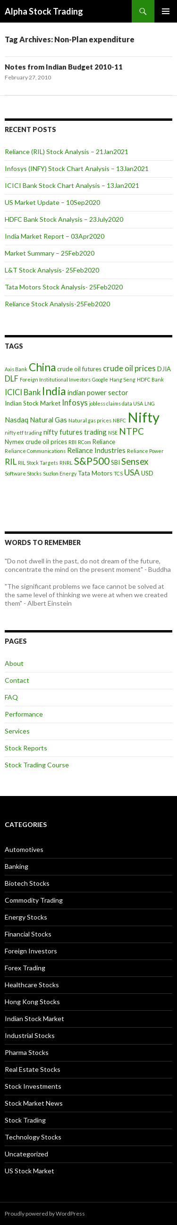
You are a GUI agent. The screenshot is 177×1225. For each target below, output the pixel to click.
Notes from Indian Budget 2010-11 (64, 66)
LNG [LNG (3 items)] (149, 403)
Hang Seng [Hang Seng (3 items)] (122, 379)
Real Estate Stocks (32, 1069)
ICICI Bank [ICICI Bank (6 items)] (23, 392)
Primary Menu (165, 11)
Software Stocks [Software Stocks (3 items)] (23, 473)
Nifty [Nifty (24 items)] (143, 417)
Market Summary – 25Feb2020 (49, 253)
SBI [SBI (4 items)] (115, 462)
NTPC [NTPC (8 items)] (131, 431)
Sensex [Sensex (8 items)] (134, 461)
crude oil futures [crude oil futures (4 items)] (79, 369)
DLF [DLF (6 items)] (11, 378)
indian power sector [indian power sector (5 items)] (97, 392)
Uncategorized (26, 1154)
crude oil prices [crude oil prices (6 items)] (129, 368)
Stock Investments (33, 1086)
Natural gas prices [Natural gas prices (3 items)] (89, 420)
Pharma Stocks (27, 1052)
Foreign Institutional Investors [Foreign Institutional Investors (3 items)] (55, 379)
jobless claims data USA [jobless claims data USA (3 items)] (116, 403)
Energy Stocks (26, 917)
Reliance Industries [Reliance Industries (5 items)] (96, 450)
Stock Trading (25, 1120)
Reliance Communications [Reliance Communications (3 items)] (35, 451)
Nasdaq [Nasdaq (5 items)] (16, 419)
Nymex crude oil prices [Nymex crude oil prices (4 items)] (36, 441)
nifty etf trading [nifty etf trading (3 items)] (23, 432)
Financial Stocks (28, 934)
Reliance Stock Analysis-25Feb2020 (57, 304)
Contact (17, 680)
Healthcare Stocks (32, 985)
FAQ (11, 697)
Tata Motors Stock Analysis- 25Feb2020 (64, 287)
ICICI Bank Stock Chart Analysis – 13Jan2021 (72, 185)
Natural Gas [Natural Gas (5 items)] (48, 419)
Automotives (24, 849)
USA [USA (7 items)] (132, 472)
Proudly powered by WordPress (45, 1213)
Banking (16, 866)
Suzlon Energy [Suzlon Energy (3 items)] (59, 473)
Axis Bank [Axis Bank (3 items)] (16, 369)
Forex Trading (25, 968)
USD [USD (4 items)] (147, 473)
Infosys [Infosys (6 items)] (75, 402)
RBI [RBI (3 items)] (72, 442)
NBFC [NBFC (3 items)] (119, 420)
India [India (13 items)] (54, 391)
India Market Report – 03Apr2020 (54, 236)
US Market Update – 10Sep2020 (52, 202)
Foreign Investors (31, 951)
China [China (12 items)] (42, 367)
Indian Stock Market (34, 1018)
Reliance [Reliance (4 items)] (104, 441)
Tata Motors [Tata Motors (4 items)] (95, 473)
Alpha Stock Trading (44, 11)
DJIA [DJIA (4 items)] (164, 369)
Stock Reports (26, 748)
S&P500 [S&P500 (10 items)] (92, 461)
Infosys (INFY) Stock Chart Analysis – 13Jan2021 (77, 168)
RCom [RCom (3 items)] (84, 442)
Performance (24, 714)
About (14, 663)
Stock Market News (34, 1103)
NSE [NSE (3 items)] (113, 432)
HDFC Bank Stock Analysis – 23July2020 (64, 219)
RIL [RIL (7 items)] (11, 462)
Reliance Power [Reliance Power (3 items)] (145, 451)
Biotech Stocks (27, 883)
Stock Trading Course (37, 765)
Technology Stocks (33, 1137)
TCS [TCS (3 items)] (118, 473)
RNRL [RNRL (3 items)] (66, 463)
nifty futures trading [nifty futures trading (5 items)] (75, 432)
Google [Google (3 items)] (100, 379)
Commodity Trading (34, 900)
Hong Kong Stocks (32, 1002)
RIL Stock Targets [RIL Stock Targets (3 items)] (38, 463)
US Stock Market (29, 1171)
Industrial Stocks (30, 1035)
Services (17, 731)
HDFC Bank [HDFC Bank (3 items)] (150, 379)
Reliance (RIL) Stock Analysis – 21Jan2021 (66, 152)
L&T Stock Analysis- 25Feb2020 (52, 270)
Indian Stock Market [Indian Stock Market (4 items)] (32, 403)
